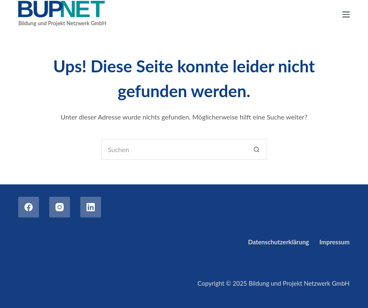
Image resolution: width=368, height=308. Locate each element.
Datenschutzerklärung (278, 242)
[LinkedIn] (90, 207)
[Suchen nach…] (173, 149)
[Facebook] (28, 207)
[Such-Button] (256, 149)
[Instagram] (59, 207)
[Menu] (346, 14)
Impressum (335, 242)
